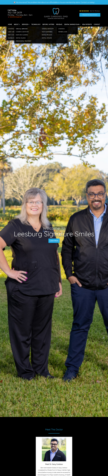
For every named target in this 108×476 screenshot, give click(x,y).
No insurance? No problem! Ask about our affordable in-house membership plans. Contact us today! (55, 2)
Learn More (54, 241)
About (16, 24)
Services (25, 24)
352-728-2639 (15, 12)
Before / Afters (48, 24)
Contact (97, 24)
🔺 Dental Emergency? (15, 17)
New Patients (87, 24)
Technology (35, 24)
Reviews (59, 24)
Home (10, 24)
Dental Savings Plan (71, 24)
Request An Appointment (90, 15)
